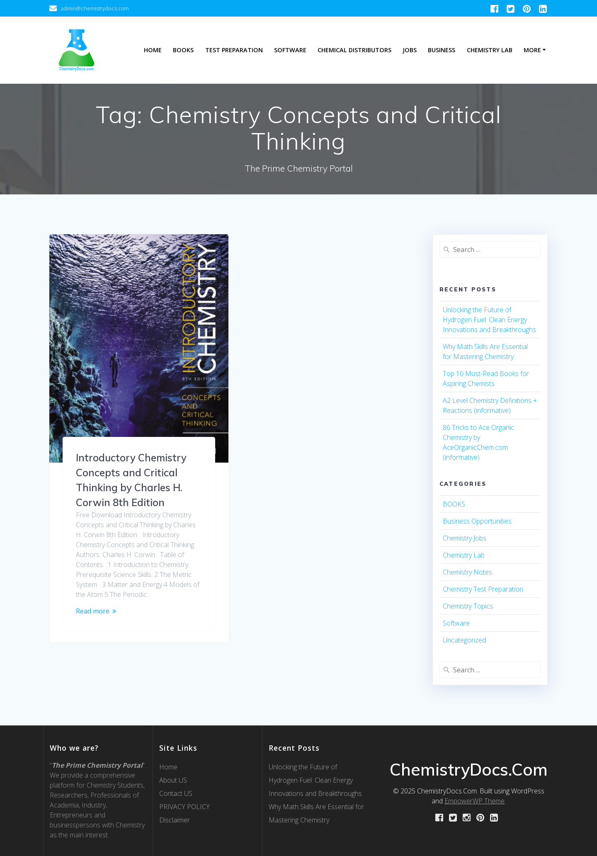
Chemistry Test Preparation (483, 589)
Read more (92, 611)
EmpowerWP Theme (474, 800)
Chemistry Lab (489, 50)
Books (183, 50)
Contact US (175, 793)
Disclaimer (174, 819)
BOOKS (454, 504)
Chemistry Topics (468, 606)
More (532, 50)
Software (290, 50)
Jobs (410, 50)
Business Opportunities (477, 521)
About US (173, 780)
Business (441, 50)
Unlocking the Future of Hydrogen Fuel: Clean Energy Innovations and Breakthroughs (489, 319)
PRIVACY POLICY (184, 806)
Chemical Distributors (354, 50)
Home (153, 50)
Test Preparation (234, 50)
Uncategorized (464, 640)
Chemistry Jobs (464, 538)
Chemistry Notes (467, 572)
